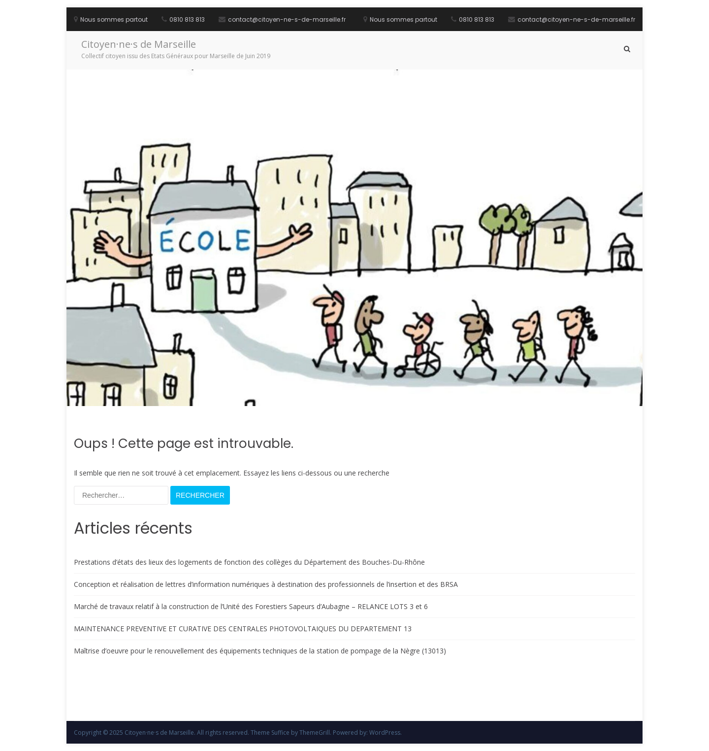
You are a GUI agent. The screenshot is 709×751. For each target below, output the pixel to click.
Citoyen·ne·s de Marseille (138, 44)
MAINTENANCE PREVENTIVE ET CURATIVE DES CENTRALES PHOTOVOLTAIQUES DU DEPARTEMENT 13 (243, 628)
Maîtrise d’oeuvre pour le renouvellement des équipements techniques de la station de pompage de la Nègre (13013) (260, 650)
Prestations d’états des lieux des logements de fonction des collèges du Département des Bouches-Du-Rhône (249, 562)
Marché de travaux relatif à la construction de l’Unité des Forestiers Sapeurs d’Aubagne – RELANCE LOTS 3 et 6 (251, 606)
